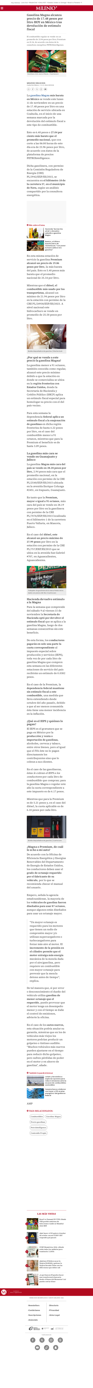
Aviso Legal (54, 1315)
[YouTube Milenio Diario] (37, 1347)
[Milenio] (46, 8)
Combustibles (37, 1116)
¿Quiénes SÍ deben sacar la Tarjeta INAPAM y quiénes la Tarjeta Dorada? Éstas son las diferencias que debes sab (51, 1264)
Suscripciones (35, 1315)
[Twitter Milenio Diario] (42, 1340)
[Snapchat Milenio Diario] (55, 1347)
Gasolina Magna (53, 1116)
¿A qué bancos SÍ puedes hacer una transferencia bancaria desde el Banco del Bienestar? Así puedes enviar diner (52, 1278)
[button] (2, 9)
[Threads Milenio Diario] (60, 1340)
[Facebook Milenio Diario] (32, 1340)
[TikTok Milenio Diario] (46, 1347)
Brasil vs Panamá (74, 2)
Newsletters (34, 1305)
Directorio (54, 1305)
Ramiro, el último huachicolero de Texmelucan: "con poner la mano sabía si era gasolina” (55, 245)
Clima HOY (42, 2)
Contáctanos (34, 1310)
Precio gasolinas (38, 1122)
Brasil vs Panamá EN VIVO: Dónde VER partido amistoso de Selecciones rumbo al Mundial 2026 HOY (52, 1222)
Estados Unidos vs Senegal (57, 2)
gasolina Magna (39, 95)
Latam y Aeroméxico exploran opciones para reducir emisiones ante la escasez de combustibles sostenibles (55, 1080)
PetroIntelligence (38, 1127)
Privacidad (54, 1310)
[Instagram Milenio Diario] (51, 1340)
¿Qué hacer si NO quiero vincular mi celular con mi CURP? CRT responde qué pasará (52, 1235)
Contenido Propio (38, 1133)
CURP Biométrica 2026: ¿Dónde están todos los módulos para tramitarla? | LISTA (51, 1249)
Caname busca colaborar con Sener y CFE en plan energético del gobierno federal (55, 1092)
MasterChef (33, 2)
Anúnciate (33, 1320)
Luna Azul (24, 2)
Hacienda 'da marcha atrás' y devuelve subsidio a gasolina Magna (54, 232)
